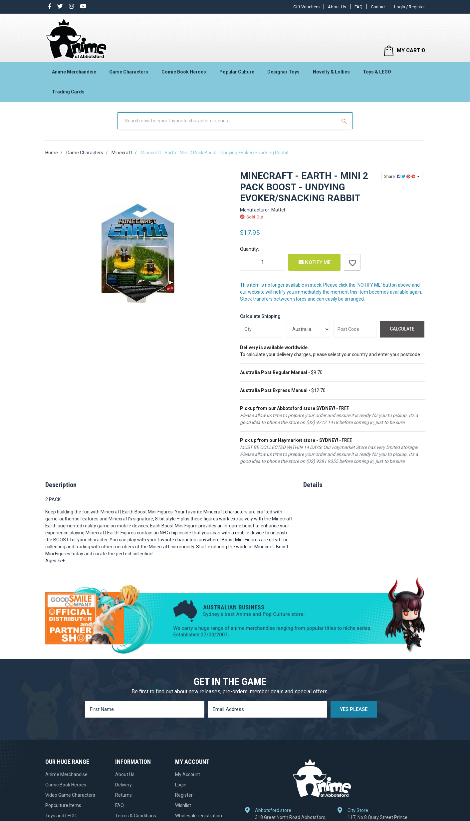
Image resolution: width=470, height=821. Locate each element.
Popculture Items (63, 805)
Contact (378, 6)
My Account (187, 774)
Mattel (278, 209)
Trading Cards (68, 91)
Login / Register (409, 6)
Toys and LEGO (61, 815)
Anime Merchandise (74, 71)
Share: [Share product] (400, 176)
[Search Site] (345, 121)
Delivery (123, 784)
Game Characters (128, 71)
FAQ (358, 6)
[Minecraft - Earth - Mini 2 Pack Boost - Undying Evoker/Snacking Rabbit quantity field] (262, 262)
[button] (352, 262)
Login (180, 784)
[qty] (261, 329)
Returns (123, 795)
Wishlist (183, 805)
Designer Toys (283, 71)
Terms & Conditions (135, 815)
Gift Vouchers (306, 6)
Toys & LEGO (377, 71)
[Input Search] (228, 121)
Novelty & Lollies (331, 71)
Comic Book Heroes (183, 71)
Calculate (402, 329)
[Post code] (354, 329)
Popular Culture (236, 71)
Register (184, 795)
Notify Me (315, 262)
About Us (337, 6)
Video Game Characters (70, 795)
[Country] (308, 329)
